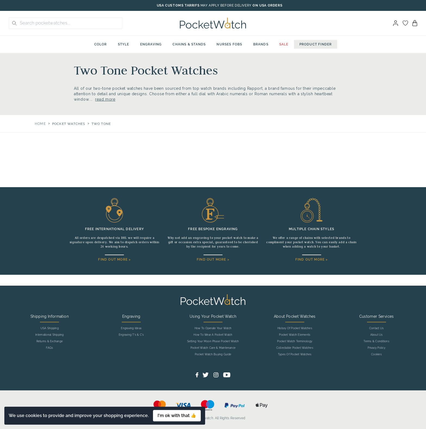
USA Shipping (49, 328)
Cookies (376, 354)
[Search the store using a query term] (69, 23)
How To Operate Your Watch (213, 328)
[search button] (13, 23)
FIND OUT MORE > (114, 259)
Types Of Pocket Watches (295, 354)
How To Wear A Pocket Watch (212, 335)
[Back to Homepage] (213, 23)
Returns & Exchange (49, 341)
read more (105, 99)
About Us (376, 335)
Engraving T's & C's (131, 335)
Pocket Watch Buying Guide (213, 354)
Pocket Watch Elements (294, 335)
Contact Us (376, 328)
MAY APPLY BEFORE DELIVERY (226, 5)
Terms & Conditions (376, 341)
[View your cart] (414, 23)
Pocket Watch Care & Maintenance (213, 348)
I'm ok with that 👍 (177, 415)
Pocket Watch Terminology (294, 341)
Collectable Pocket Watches (294, 348)
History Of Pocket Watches (294, 328)
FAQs (49, 348)
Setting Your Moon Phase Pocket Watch (213, 341)
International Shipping (49, 335)
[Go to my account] (405, 23)
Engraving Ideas (131, 328)
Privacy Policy (376, 348)
